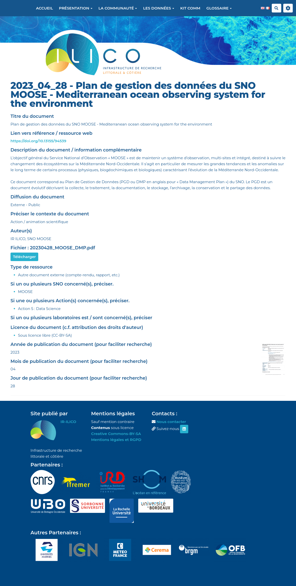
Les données (158, 8)
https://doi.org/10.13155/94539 (38, 141)
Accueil (44, 8)
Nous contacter (171, 421)
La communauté (117, 8)
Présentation (75, 8)
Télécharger (24, 256)
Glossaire (219, 8)
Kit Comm (190, 8)
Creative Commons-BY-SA (116, 433)
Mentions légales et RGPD (116, 439)
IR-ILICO (68, 421)
